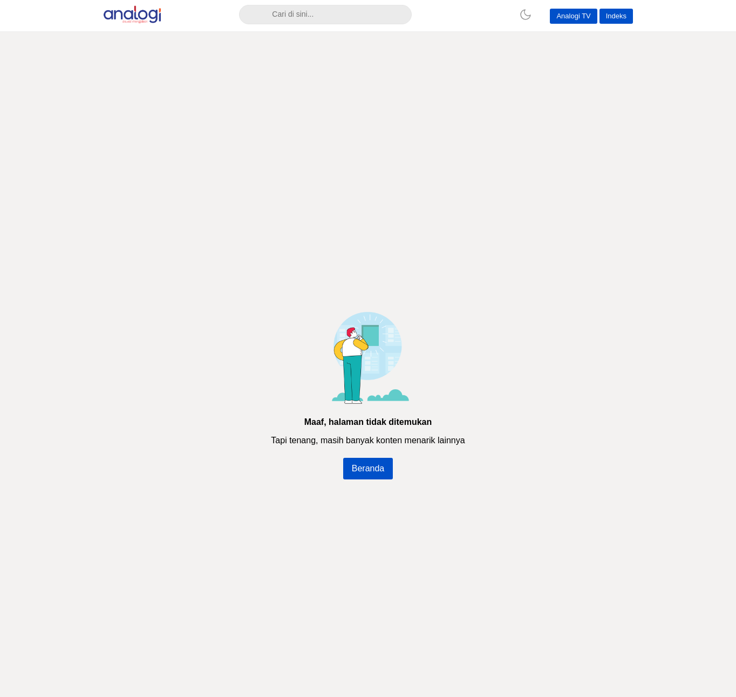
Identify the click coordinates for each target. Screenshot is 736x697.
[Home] (495, 14)
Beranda (368, 468)
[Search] (252, 14)
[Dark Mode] (525, 14)
